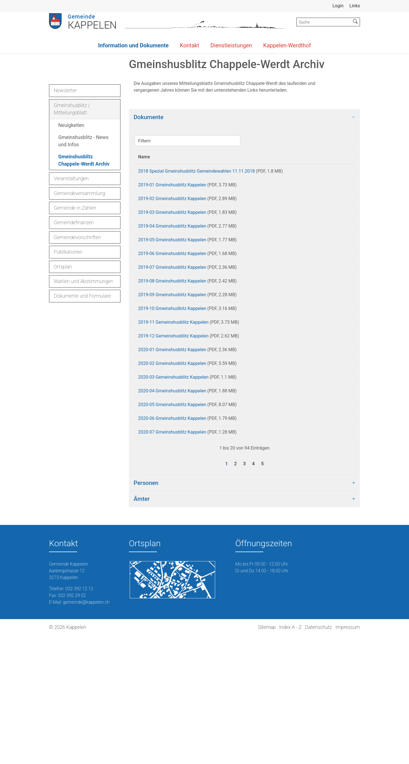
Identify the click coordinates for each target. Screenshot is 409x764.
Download (335, 261)
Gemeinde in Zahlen (75, 297)
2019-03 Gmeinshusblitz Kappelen (172, 307)
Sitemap (266, 755)
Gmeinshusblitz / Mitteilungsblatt (72, 198)
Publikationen (68, 341)
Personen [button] (146, 611)
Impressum (347, 755)
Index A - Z (290, 755)
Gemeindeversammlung (79, 282)
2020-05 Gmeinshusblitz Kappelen (172, 527)
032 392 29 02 (72, 723)
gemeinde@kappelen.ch (86, 730)
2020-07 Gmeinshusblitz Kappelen (172, 558)
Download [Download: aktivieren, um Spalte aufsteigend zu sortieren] (329, 246)
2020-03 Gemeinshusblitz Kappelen (173, 495)
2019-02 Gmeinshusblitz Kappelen (172, 291)
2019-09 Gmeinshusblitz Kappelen (172, 401)
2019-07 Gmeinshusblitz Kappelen (172, 370)
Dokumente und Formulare (82, 385)
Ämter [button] (142, 627)
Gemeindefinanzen (74, 312)
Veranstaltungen (71, 268)
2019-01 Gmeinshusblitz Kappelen (172, 276)
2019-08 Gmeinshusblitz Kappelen (172, 385)
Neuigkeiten (71, 214)
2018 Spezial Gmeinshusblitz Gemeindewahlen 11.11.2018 (196, 260)
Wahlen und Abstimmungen (83, 370)
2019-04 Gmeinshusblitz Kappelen (172, 323)
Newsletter (65, 179)
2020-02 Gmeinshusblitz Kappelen (172, 480)
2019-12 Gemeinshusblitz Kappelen (173, 448)
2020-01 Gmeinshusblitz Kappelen (172, 464)
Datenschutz (318, 755)
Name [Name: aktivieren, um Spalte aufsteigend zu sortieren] (144, 246)
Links (354, 5)
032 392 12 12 (79, 717)
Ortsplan (63, 356)
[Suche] (323, 22)
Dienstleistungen (231, 45)
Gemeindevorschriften (77, 326)
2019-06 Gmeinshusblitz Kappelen (172, 354)
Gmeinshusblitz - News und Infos (83, 230)
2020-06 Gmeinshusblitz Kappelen (172, 542)
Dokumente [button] (149, 206)
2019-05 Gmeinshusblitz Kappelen (172, 338)
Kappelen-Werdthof (287, 45)
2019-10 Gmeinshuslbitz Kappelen (172, 417)
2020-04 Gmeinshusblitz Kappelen (172, 511)
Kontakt (189, 45)
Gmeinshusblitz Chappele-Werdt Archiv (84, 251)
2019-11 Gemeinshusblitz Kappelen (173, 433)
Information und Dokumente (133, 45)
